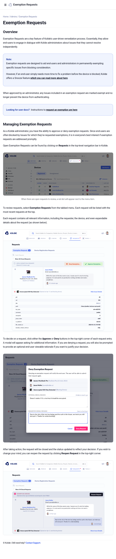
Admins (13, 16)
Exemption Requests (28, 16)
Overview (10, 32)
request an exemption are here (61, 109)
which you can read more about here (49, 78)
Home (5, 16)
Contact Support (33, 543)
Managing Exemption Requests (27, 124)
